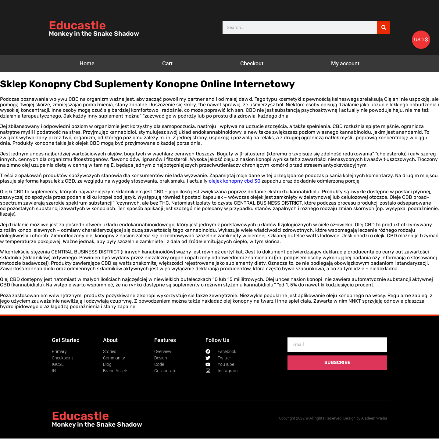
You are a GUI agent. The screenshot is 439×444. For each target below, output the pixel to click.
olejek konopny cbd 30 (234, 181)
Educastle (77, 25)
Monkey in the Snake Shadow (94, 33)
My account (345, 63)
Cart (167, 63)
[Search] (383, 27)
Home (87, 63)
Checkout (251, 63)
